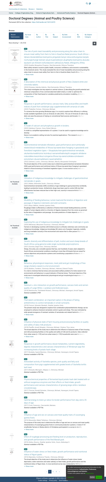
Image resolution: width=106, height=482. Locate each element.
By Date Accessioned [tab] (66, 36)
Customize (70, 477)
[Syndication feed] (94, 43)
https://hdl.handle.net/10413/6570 (43, 22)
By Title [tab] (46, 36)
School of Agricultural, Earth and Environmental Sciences (45, 13)
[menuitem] (90, 3)
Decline (92, 477)
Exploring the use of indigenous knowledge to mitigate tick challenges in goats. (56, 222)
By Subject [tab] (55, 36)
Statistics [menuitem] (39, 9)
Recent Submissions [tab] (15, 36)
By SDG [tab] (78, 36)
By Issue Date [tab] (28, 36)
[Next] (59, 472)
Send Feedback (63, 480)
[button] (29, 74)
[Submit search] (87, 3)
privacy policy (90, 473)
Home (11, 13)
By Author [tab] (38, 36)
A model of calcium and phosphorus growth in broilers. (46, 126)
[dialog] (85, 472)
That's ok (99, 477)
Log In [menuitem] (94, 3)
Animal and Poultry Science (66, 13)
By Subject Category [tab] (88, 36)
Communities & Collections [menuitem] (18, 9)
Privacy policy (53, 480)
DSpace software (42, 478)
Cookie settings (42, 480)
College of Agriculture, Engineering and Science (24, 13)
